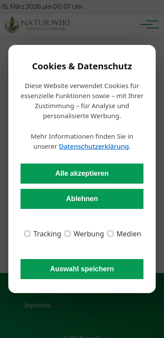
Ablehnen (82, 198)
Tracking (42, 234)
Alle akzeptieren (82, 173)
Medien (124, 234)
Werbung (84, 234)
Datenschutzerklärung (94, 146)
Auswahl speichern (82, 269)
